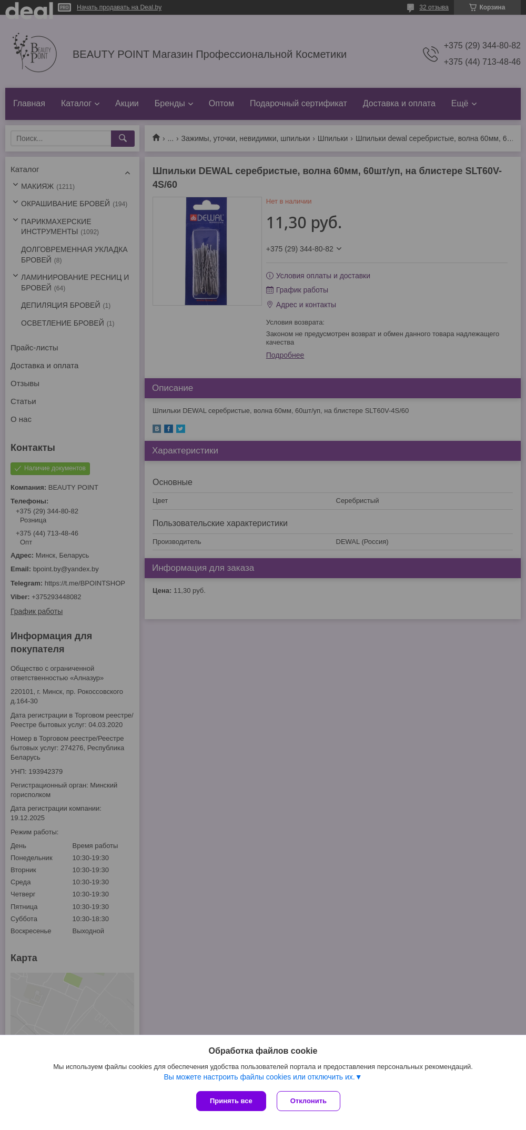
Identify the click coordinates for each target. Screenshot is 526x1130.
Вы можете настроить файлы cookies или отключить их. (259, 1077)
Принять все (231, 1101)
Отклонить (308, 1101)
